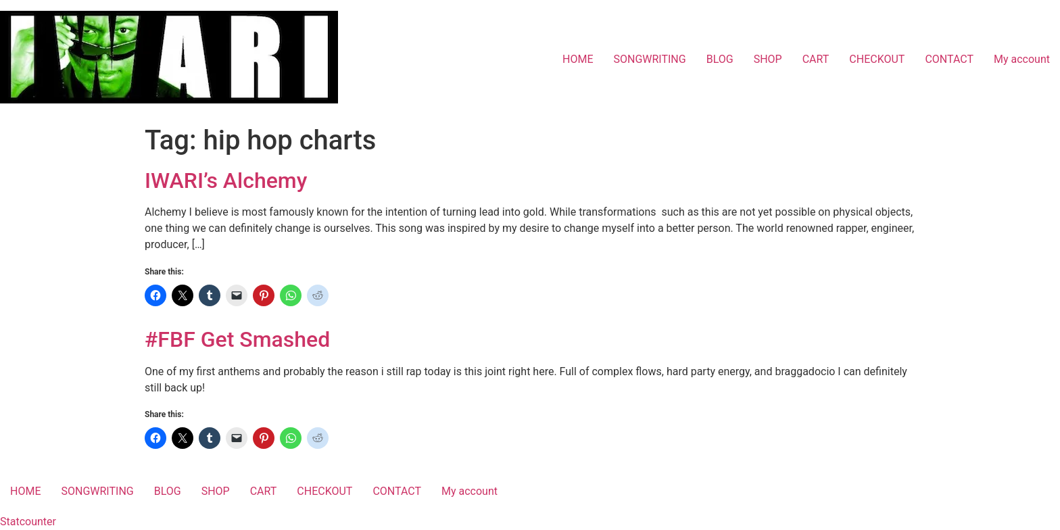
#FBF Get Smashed (237, 339)
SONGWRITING (649, 59)
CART (815, 59)
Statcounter (28, 521)
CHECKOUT (877, 59)
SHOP (768, 59)
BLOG (719, 59)
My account (1022, 59)
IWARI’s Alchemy (226, 180)
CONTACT (949, 59)
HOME (577, 59)
